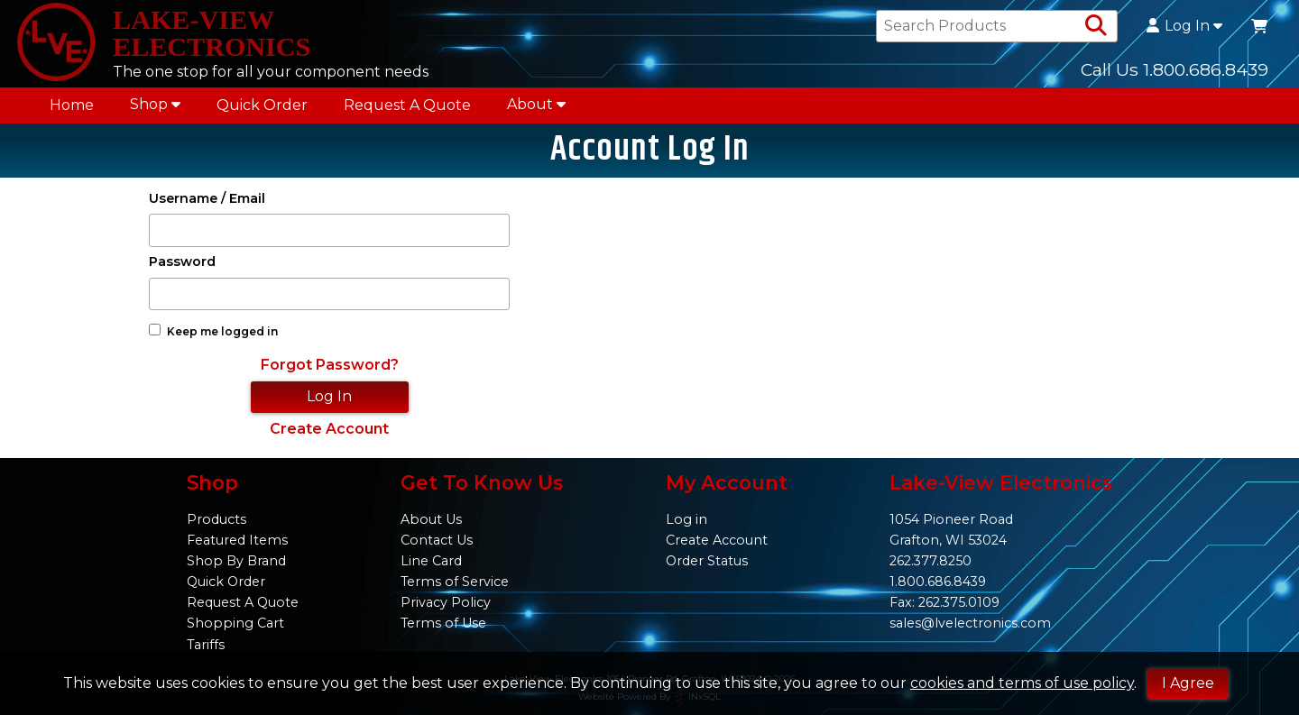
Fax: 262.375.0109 (944, 602)
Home (72, 109)
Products (216, 519)
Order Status (707, 561)
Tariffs (206, 645)
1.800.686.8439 (937, 581)
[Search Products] (1096, 28)
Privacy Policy (446, 602)
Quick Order (262, 109)
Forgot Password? (330, 371)
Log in (686, 519)
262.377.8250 (930, 561)
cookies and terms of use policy (1022, 683)
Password (182, 268)
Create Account (329, 435)
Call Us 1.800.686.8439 (1174, 71)
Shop (155, 108)
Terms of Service (455, 581)
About (536, 108)
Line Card (431, 561)
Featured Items (237, 540)
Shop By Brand (236, 561)
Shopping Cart (235, 623)
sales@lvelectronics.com (970, 623)
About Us (431, 519)
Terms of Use (443, 623)
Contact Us (437, 540)
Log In (1184, 29)
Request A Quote (407, 109)
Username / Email (207, 205)
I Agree (1188, 683)
